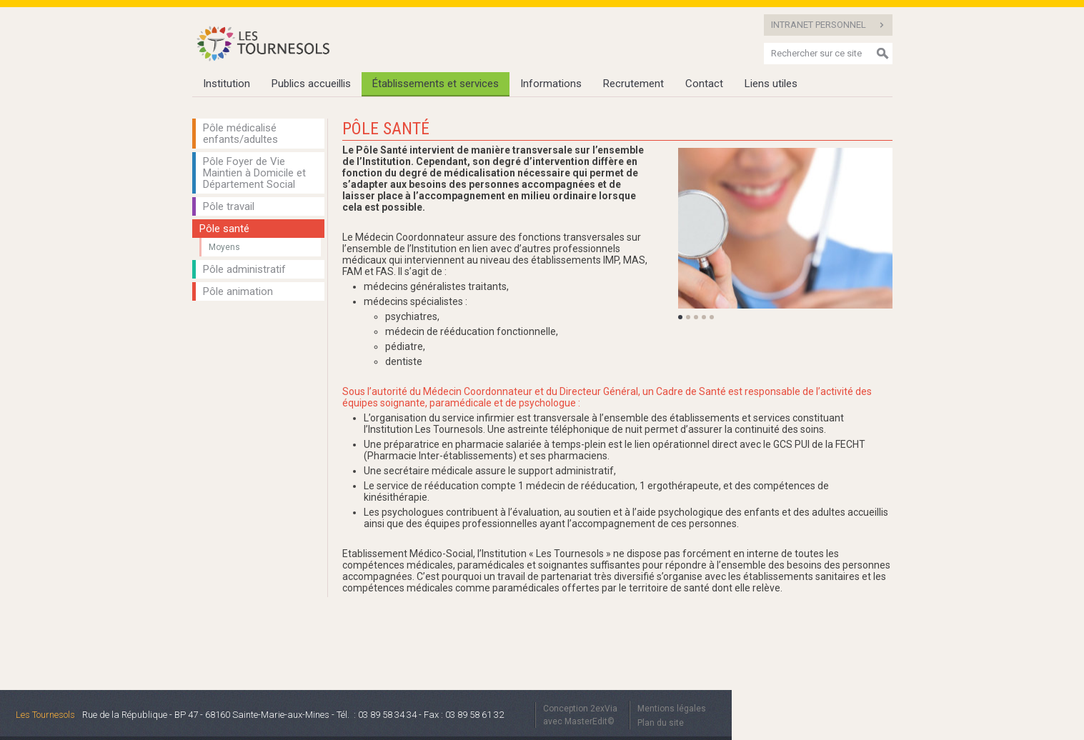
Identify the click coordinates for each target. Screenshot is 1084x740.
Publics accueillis (311, 83)
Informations (551, 83)
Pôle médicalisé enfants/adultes (240, 133)
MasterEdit (586, 721)
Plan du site (660, 723)
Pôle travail (228, 206)
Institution (226, 83)
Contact (704, 83)
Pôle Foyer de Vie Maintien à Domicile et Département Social (254, 173)
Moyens (224, 247)
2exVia (603, 709)
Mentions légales (671, 709)
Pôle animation (238, 291)
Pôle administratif (244, 269)
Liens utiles (771, 83)
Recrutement (633, 83)
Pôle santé (224, 228)
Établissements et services (435, 83)
